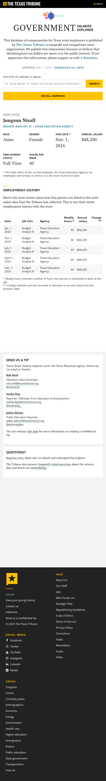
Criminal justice (15, 699)
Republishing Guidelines (70, 609)
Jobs (58, 592)
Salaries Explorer (85, 28)
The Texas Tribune (30, 45)
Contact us (12, 606)
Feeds (59, 639)
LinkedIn (13, 664)
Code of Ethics (64, 615)
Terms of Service (66, 621)
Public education (16, 752)
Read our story (15, 458)
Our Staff (61, 586)
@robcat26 (13, 387)
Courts (10, 693)
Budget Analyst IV (17, 126)
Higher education (16, 734)
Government (44, 28)
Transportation (15, 764)
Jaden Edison (14, 412)
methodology (39, 468)
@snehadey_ (13, 405)
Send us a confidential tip (21, 618)
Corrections (63, 633)
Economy (11, 711)
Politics (10, 746)
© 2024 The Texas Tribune (21, 624)
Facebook (14, 640)
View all (10, 770)
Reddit (12, 670)
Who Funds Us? (65, 598)
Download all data (69, 67)
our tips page (30, 431)
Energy (10, 717)
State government (16, 758)
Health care (13, 728)
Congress (11, 687)
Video (59, 657)
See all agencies (53, 96)
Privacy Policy (64, 627)
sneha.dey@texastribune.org (23, 402)
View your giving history (20, 600)
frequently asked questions (54, 464)
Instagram (14, 658)
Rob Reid (12, 375)
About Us (61, 580)
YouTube (13, 652)
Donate (10, 594)
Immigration (13, 740)
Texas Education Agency (54, 126)
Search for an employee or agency (22, 76)
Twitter (12, 646)
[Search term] (44, 84)
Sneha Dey (13, 394)
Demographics (14, 704)
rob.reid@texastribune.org (22, 383)
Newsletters (63, 645)
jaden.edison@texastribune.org (25, 420)
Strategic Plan (64, 603)
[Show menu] (98, 4)
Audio (59, 651)
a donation (88, 58)
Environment (13, 722)
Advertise (11, 612)
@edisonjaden (14, 424)
